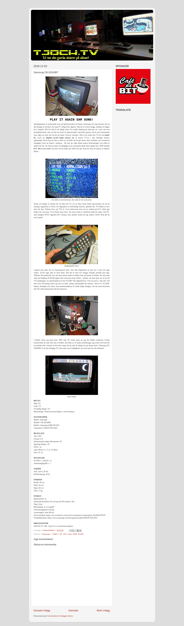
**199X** (55, 534)
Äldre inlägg (103, 610)
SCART (81, 534)
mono (70, 534)
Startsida (73, 610)
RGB (75, 534)
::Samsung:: (46, 534)
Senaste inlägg (42, 610)
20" (60, 534)
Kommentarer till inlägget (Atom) (60, 616)
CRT (64, 534)
